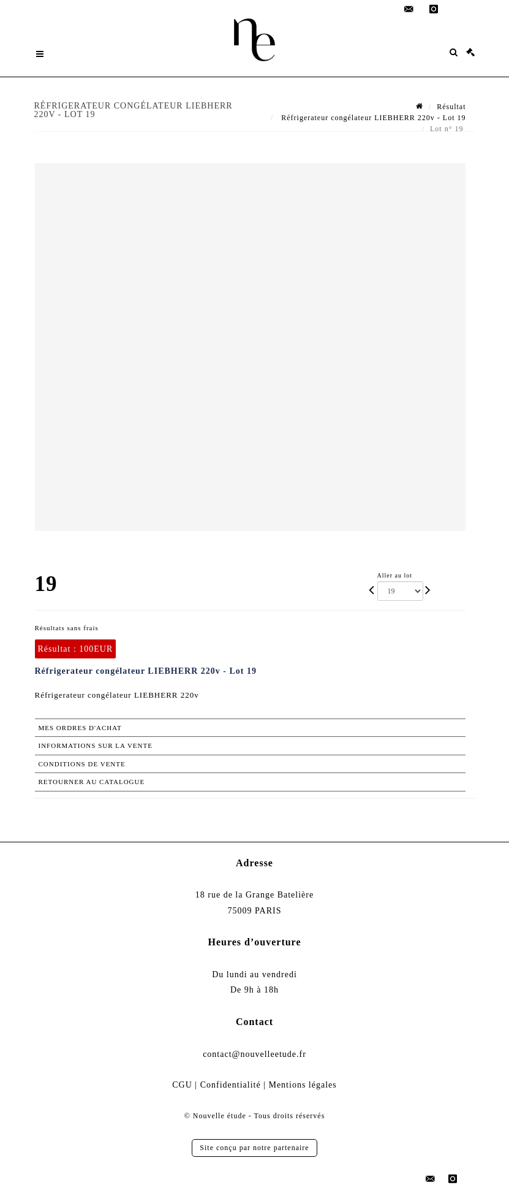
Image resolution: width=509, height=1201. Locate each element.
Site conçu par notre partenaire (254, 1147)
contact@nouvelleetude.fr (254, 1054)
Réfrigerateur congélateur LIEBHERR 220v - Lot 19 (372, 117)
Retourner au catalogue (92, 781)
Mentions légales (302, 1084)
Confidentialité (230, 1084)
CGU (182, 1084)
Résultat (451, 106)
